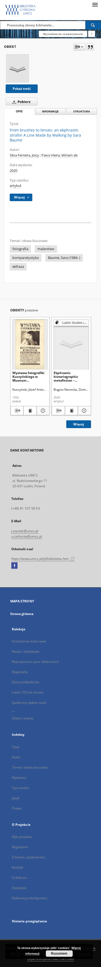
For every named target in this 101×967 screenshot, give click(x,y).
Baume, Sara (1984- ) (64, 257)
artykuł (15, 185)
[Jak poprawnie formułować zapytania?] (91, 34)
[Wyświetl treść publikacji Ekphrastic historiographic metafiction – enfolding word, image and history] (71, 410)
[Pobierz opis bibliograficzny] (17, 410)
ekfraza (18, 266)
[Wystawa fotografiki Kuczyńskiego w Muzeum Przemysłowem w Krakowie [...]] (30, 344)
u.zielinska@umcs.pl (26, 536)
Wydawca (19, 777)
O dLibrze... (20, 877)
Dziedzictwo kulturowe (29, 641)
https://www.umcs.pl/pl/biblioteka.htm (43, 558)
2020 (13, 170)
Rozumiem (59, 953)
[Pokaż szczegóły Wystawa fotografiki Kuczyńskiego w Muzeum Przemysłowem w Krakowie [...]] (42, 410)
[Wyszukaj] (93, 25)
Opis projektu (22, 836)
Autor (16, 757)
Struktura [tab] (81, 111)
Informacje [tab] (50, 111)
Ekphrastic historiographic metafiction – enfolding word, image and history (68, 377)
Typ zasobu (20, 787)
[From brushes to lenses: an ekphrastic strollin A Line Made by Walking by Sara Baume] (17, 68)
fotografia (20, 249)
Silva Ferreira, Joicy (24, 155)
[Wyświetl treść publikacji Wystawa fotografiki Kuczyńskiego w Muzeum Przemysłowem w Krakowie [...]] (30, 410)
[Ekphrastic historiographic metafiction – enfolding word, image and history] (71, 344)
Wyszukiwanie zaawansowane (63, 34)
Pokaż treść (22, 88)
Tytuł (15, 747)
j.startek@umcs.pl (25, 531)
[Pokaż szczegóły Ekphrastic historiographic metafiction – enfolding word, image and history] (83, 410)
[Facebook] (14, 565)
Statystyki (19, 888)
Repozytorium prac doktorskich (35, 661)
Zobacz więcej (22, 718)
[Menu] (95, 4)
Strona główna (22, 614)
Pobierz (20, 101)
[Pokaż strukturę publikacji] (71, 322)
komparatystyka (25, 257)
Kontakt (17, 867)
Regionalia (20, 672)
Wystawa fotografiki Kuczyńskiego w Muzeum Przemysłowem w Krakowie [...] (28, 377)
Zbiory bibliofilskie (25, 682)
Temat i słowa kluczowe (30, 767)
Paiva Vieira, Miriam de (59, 155)
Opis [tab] (19, 111)
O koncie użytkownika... (29, 857)
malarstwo (45, 249)
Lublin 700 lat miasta (28, 692)
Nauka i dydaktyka (26, 651)
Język (16, 798)
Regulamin (20, 847)
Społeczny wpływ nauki (29, 702)
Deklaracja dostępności (30, 898)
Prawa (17, 808)
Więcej (78, 424)
